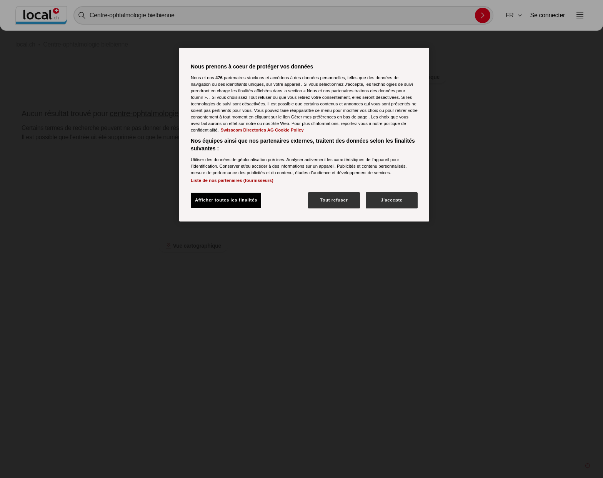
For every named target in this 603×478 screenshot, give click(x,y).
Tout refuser (334, 200)
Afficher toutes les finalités (226, 200)
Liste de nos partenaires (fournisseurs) (232, 180)
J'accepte (392, 200)
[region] (304, 134)
